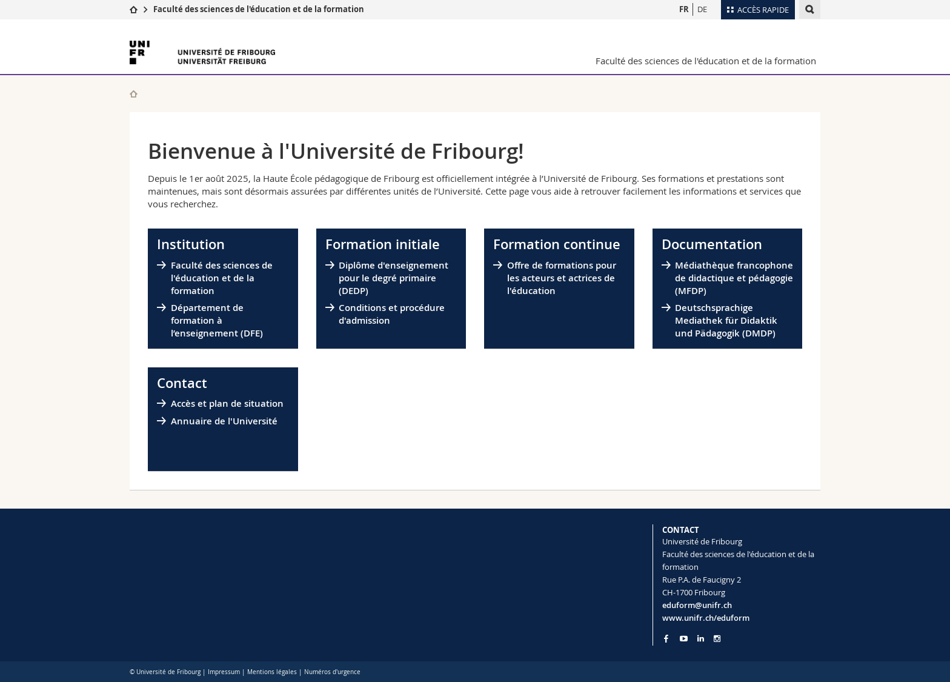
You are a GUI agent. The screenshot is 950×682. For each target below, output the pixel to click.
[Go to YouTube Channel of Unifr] (684, 639)
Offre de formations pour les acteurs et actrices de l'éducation (561, 278)
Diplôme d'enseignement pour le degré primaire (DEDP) (393, 278)
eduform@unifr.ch (697, 605)
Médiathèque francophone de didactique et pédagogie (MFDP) (734, 278)
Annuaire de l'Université (224, 421)
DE (702, 9)
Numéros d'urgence (332, 672)
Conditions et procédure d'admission (392, 314)
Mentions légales (272, 672)
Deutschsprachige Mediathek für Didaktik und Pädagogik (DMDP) (726, 320)
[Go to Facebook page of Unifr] (666, 638)
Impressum (224, 672)
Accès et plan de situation (227, 403)
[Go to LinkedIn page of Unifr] (700, 639)
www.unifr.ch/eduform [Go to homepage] (705, 617)
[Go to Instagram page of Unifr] (717, 639)
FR (684, 9)
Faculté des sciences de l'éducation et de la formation (258, 9)
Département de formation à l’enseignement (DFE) (217, 320)
